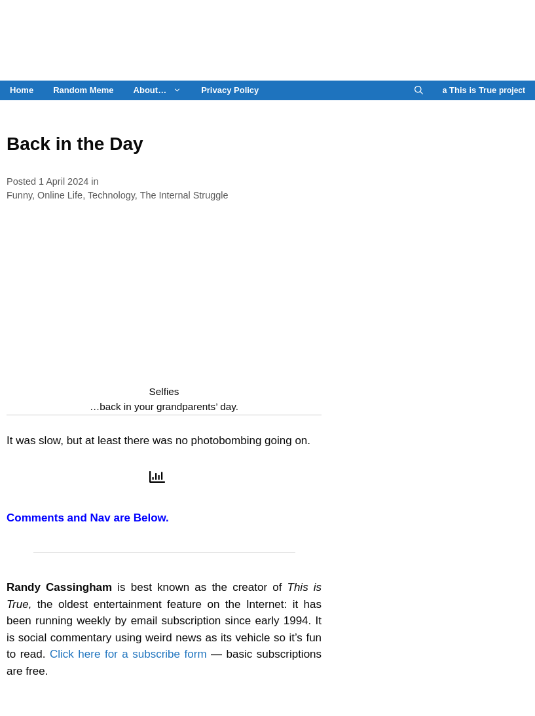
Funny (19, 195)
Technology (111, 195)
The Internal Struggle (184, 195)
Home (21, 90)
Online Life (60, 195)
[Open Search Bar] (419, 90)
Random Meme (83, 90)
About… (163, 90)
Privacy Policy (230, 90)
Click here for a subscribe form (128, 654)
